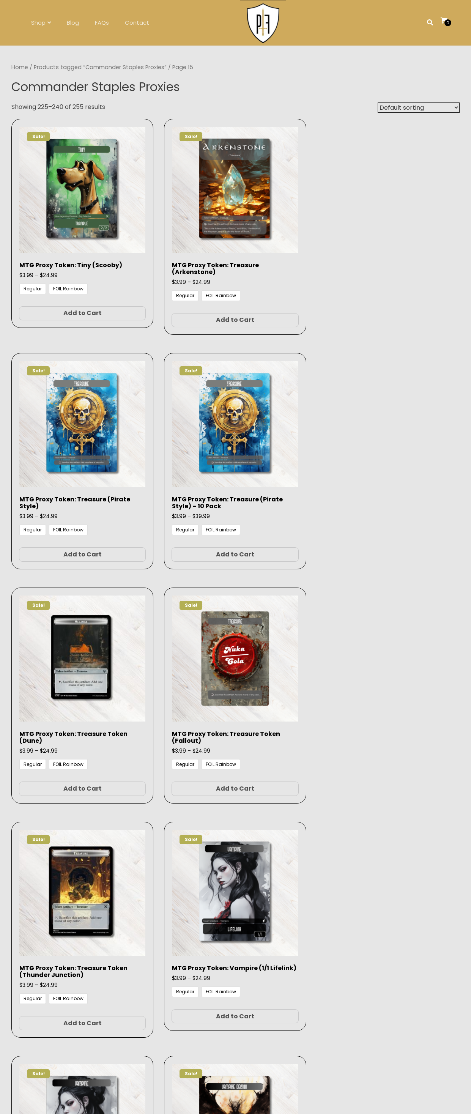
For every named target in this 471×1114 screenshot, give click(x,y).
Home (19, 67)
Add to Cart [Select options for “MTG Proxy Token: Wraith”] (292, 666)
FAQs (102, 23)
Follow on (235, 1008)
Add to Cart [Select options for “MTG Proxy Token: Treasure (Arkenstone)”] (177, 277)
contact (247, 979)
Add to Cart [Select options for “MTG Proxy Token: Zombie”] (408, 666)
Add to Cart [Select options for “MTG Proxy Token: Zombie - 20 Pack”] (61, 870)
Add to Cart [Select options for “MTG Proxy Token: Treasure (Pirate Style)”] (292, 277)
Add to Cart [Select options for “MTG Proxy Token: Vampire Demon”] (177, 672)
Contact (137, 23)
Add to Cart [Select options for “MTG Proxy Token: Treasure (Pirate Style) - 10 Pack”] (408, 283)
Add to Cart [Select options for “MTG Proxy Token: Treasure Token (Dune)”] (61, 474)
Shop (38, 23)
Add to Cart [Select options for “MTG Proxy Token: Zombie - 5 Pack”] (177, 870)
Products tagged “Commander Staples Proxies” (100, 67)
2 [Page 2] (200, 916)
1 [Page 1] (191, 916)
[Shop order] (419, 107)
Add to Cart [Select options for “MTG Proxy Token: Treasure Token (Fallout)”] (177, 474)
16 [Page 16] (279, 916)
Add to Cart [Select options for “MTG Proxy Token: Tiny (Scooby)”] (61, 277)
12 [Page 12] (230, 916)
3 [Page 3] (209, 916)
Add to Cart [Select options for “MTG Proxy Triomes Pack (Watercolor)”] (292, 870)
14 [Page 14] (254, 916)
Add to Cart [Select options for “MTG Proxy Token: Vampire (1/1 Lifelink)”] (408, 474)
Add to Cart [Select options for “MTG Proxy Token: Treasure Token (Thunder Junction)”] (292, 481)
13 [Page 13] (242, 916)
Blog (73, 23)
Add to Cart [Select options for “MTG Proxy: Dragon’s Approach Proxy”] (408, 870)
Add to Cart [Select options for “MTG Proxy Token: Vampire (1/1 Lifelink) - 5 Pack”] (61, 679)
